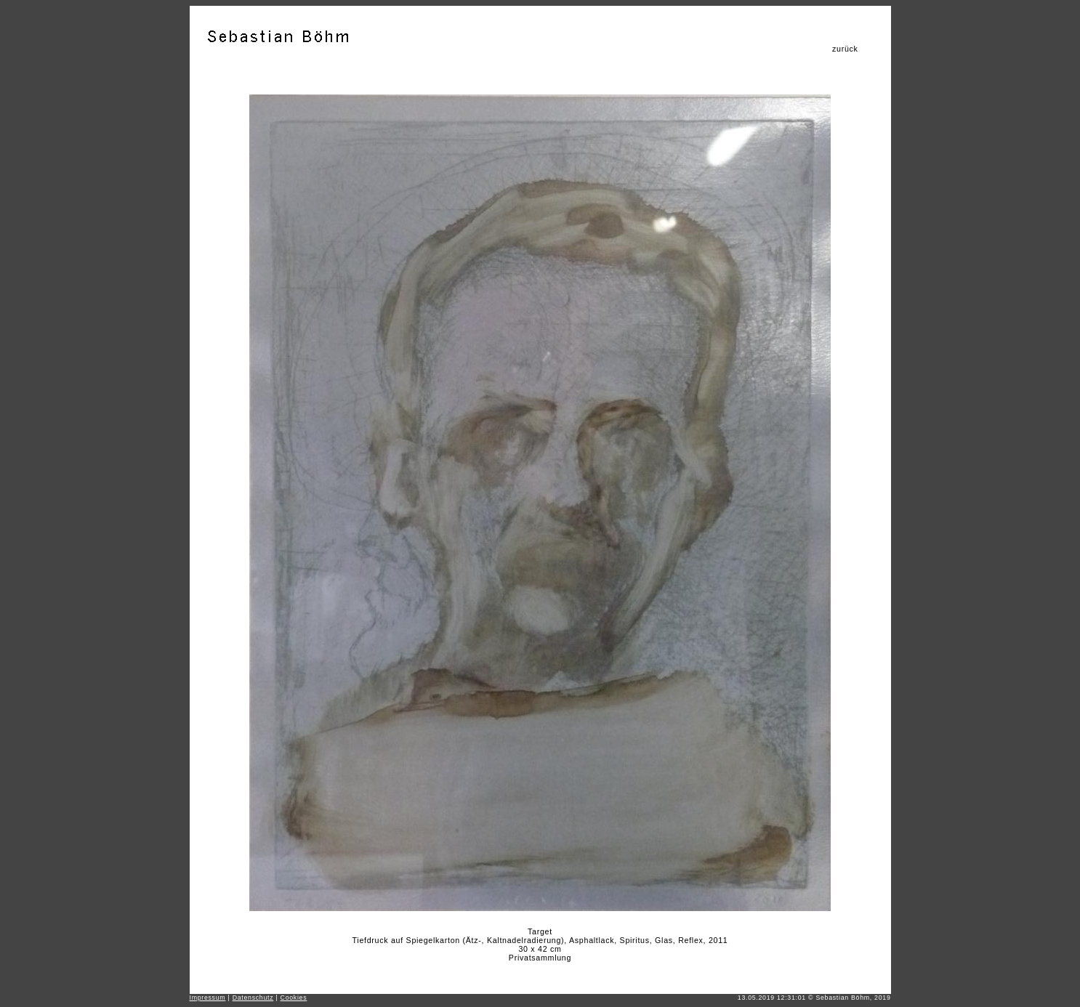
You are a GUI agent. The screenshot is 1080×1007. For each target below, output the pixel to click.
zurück (845, 48)
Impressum (208, 997)
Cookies (294, 997)
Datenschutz (253, 997)
